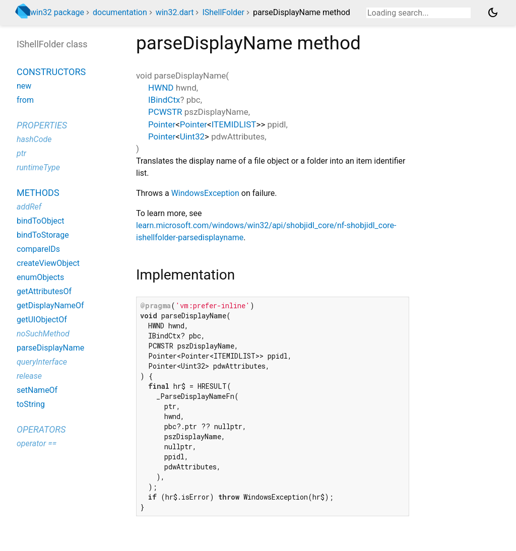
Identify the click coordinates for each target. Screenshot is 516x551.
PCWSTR (165, 112)
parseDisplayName (50, 348)
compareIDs (38, 249)
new (24, 86)
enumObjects (40, 277)
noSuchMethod (43, 333)
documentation (120, 12)
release (29, 376)
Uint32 (192, 136)
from (25, 100)
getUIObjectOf (42, 319)
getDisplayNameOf (50, 305)
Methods (38, 192)
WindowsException (205, 193)
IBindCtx (164, 100)
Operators (41, 429)
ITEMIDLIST (234, 124)
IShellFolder (223, 12)
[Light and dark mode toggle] (493, 13)
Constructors (51, 71)
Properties (42, 125)
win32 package (57, 12)
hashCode (34, 139)
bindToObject (40, 221)
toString (31, 404)
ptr (21, 153)
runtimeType (38, 167)
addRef (29, 207)
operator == (36, 443)
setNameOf (37, 390)
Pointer (161, 124)
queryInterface (42, 362)
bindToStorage (43, 235)
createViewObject (48, 263)
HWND (161, 88)
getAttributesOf (44, 291)
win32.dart (175, 12)
